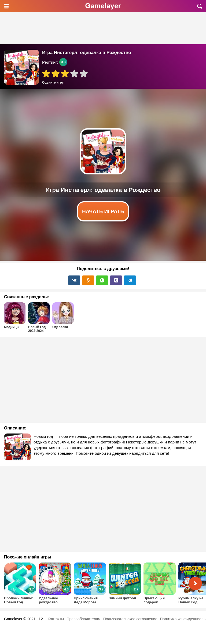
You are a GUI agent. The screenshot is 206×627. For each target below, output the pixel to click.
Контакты (56, 619)
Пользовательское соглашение (130, 619)
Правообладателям (83, 619)
